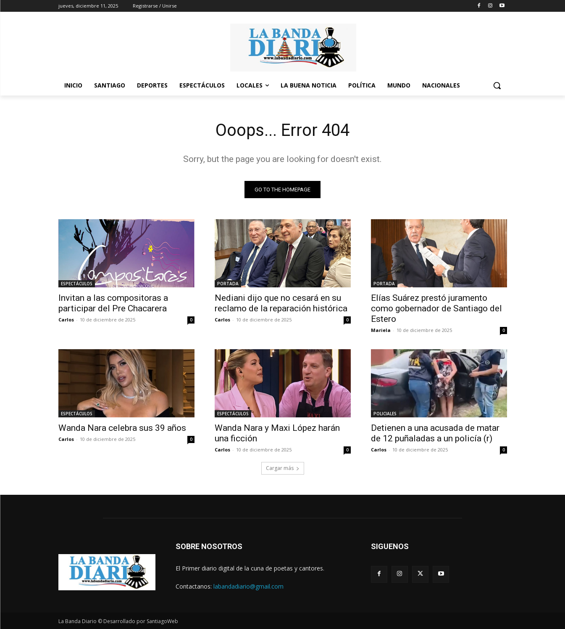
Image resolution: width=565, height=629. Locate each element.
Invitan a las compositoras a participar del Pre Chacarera (113, 303)
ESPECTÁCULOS (76, 284)
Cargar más (283, 468)
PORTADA (228, 284)
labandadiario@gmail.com (248, 586)
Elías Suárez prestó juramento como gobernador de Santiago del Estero (436, 308)
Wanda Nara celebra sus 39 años (122, 428)
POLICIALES (385, 414)
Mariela (381, 330)
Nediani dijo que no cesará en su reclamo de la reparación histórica (281, 303)
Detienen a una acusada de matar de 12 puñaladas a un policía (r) (435, 433)
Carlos (66, 319)
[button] (497, 85)
